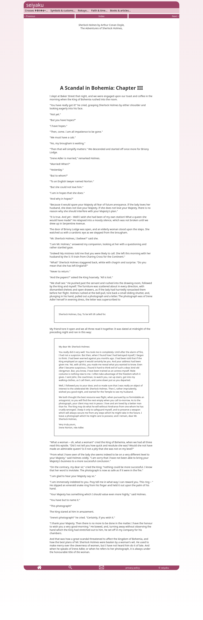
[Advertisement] (101, 56)
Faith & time (98, 10)
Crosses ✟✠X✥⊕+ (35, 10)
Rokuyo (82, 10)
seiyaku (35, 4)
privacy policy (133, 567)
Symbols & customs (61, 10)
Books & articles (119, 10)
